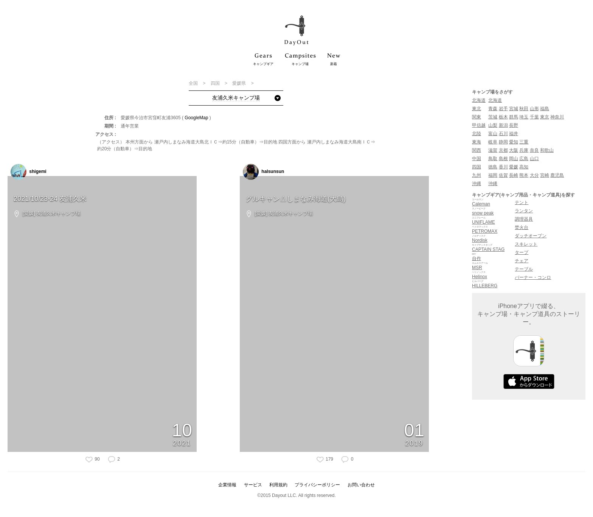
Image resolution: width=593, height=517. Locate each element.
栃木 (503, 117)
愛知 (513, 142)
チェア (521, 260)
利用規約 (278, 484)
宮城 (513, 108)
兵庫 (523, 150)
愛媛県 (239, 83)
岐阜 (492, 142)
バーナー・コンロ (533, 277)
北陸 (476, 133)
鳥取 (492, 158)
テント (521, 202)
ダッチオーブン (530, 235)
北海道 (479, 100)
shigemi (29, 172)
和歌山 (547, 150)
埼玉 (523, 117)
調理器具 (524, 219)
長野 (513, 125)
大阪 (513, 150)
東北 (476, 108)
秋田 (523, 108)
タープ (521, 252)
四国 (216, 83)
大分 (534, 175)
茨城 (492, 117)
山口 (534, 158)
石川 (503, 133)
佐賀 (503, 175)
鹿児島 (557, 175)
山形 (534, 108)
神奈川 (557, 117)
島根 (503, 158)
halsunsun (263, 172)
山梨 (492, 125)
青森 (492, 108)
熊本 (523, 175)
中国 (476, 158)
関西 (476, 150)
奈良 (534, 150)
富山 (492, 133)
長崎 (513, 175)
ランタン (524, 210)
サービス (253, 484)
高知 (523, 167)
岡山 (513, 158)
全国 (194, 83)
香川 (503, 167)
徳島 (492, 167)
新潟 (503, 125)
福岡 (492, 175)
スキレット (526, 244)
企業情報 (227, 484)
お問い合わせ (361, 484)
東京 (544, 117)
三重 (523, 142)
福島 (544, 108)
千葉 (534, 117)
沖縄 (476, 183)
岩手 (503, 108)
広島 (523, 158)
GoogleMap (196, 117)
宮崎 (544, 175)
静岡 (503, 142)
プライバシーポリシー (317, 484)
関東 (476, 117)
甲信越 (479, 125)
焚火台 (521, 227)
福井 (513, 133)
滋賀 (492, 150)
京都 (503, 150)
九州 (476, 175)
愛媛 (513, 167)
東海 (476, 142)
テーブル (524, 269)
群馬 (513, 117)
